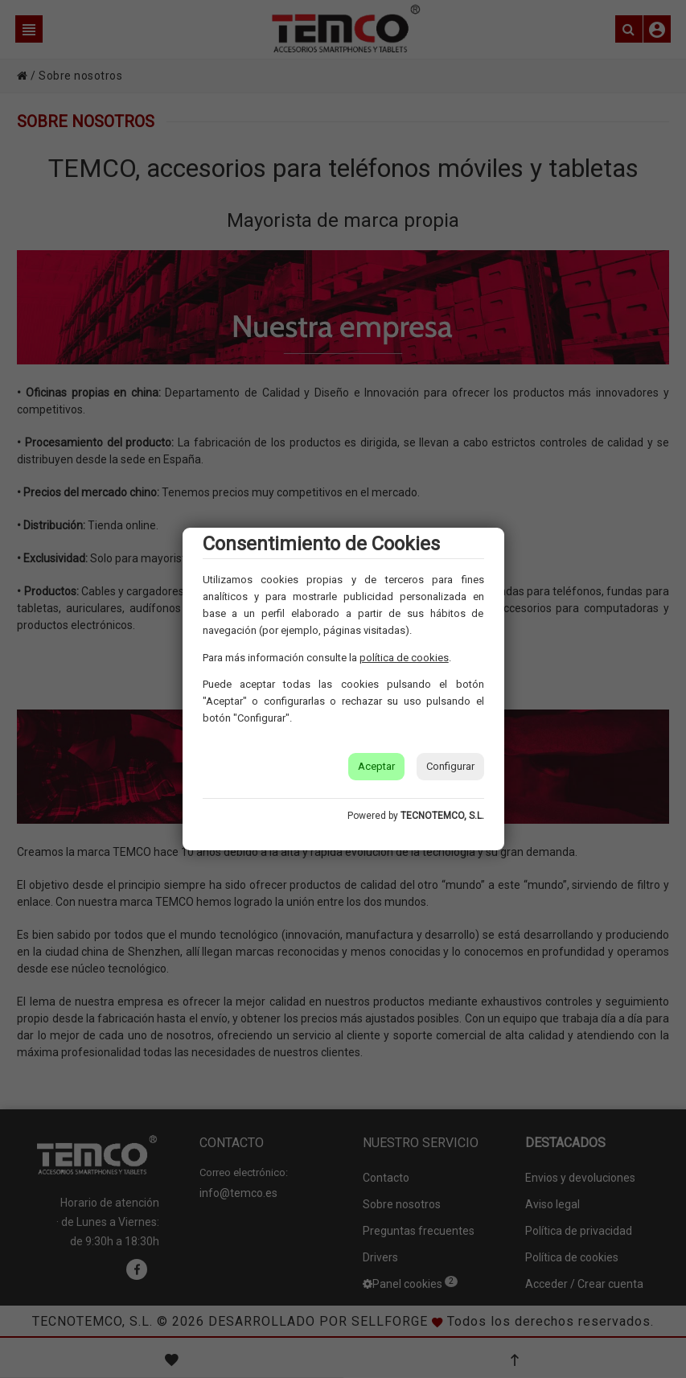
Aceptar (376, 766)
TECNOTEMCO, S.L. (442, 815)
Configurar (450, 766)
